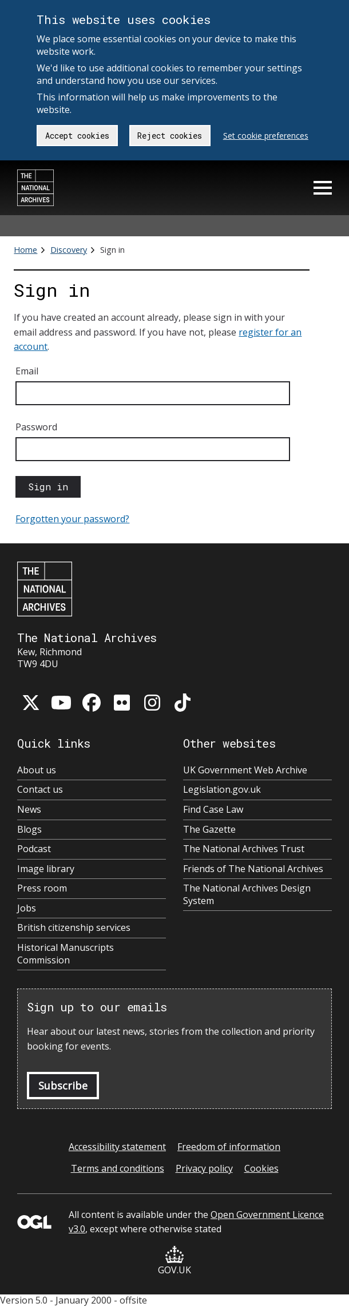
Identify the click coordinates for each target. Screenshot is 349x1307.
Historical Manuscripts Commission (65, 954)
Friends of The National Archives (253, 869)
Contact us (40, 790)
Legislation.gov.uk (222, 790)
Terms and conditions (117, 1168)
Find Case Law (213, 810)
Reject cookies (169, 135)
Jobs (26, 908)
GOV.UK (174, 1261)
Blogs (29, 830)
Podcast (34, 849)
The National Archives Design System (247, 894)
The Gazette (209, 830)
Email (26, 371)
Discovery (68, 249)
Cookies (261, 1168)
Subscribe (63, 1085)
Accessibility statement (117, 1146)
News (29, 810)
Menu (323, 188)
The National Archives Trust (243, 849)
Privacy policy (204, 1168)
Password (36, 427)
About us (36, 770)
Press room (42, 888)
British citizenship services (73, 928)
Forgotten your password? (72, 519)
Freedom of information (228, 1146)
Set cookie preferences (265, 135)
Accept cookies (77, 135)
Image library (45, 869)
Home (25, 249)
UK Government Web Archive (245, 770)
